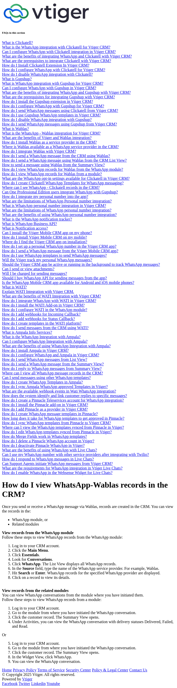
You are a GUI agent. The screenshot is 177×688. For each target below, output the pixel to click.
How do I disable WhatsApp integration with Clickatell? (47, 74)
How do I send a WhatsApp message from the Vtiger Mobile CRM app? (60, 251)
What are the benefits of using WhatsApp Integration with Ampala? (56, 346)
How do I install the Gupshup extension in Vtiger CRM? (47, 101)
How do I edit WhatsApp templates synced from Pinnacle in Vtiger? (57, 432)
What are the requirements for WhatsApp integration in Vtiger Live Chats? (62, 468)
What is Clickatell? (17, 42)
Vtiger (27, 679)
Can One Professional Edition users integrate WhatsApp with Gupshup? (60, 192)
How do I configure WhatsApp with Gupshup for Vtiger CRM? (53, 106)
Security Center (78, 670)
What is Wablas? (15, 128)
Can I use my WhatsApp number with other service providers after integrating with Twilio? (75, 454)
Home (7, 670)
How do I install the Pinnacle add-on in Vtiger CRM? (45, 405)
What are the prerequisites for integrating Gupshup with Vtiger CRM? (58, 97)
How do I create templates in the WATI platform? (41, 323)
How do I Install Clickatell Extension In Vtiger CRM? (45, 65)
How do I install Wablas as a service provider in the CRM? (49, 142)
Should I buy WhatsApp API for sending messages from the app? (54, 278)
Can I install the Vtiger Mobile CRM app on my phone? (47, 233)
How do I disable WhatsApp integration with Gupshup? (47, 119)
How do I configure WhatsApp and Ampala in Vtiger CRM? (50, 355)
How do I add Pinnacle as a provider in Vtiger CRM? (45, 409)
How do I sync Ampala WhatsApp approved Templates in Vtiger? (55, 386)
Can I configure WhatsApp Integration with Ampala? (44, 341)
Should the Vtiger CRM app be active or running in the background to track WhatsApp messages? (81, 264)
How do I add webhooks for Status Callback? (38, 319)
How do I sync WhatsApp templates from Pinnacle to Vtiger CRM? (56, 423)
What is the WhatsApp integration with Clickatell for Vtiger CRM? (56, 47)
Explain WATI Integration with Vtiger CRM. (38, 291)
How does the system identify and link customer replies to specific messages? (64, 396)
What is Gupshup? (17, 79)
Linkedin (38, 683)
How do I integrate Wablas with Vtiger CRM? (39, 151)
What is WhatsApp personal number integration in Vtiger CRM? (54, 205)
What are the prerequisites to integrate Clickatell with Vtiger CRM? (56, 61)
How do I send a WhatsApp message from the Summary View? (53, 364)
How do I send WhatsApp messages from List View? (44, 359)
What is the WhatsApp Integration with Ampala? (41, 337)
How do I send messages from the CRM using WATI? (45, 328)
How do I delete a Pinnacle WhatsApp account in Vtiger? (48, 441)
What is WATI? (14, 287)
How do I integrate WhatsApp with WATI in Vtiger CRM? (49, 300)
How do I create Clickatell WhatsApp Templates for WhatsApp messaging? (63, 183)
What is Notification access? (25, 228)
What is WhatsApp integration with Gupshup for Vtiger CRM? (52, 83)
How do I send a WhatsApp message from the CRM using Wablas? (56, 156)
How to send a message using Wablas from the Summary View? (53, 165)
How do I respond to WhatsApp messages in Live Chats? (48, 459)
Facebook (10, 683)
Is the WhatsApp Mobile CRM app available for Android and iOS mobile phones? (68, 282)
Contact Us (138, 670)
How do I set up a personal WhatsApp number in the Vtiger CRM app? (59, 246)
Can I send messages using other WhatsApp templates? (46, 377)
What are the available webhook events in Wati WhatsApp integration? (59, 391)
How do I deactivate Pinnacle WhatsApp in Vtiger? (43, 445)
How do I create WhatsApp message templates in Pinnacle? (50, 414)
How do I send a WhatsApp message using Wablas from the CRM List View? (64, 160)
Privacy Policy (24, 670)
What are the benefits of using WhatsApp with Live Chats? (49, 450)
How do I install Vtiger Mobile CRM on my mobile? (44, 237)
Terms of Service (51, 670)
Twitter (24, 683)
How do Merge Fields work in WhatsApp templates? (44, 436)
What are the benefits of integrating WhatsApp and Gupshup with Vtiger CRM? (66, 92)
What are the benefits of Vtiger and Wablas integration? (47, 138)
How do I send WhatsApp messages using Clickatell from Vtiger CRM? (60, 110)
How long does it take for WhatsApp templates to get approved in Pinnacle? (63, 418)
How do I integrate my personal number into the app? (45, 196)
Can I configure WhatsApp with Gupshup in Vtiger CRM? (49, 88)
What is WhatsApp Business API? (29, 224)
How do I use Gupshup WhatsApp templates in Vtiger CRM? (51, 115)
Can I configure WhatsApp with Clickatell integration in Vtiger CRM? (59, 52)
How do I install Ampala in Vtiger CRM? (35, 350)
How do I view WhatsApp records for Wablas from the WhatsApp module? (62, 169)
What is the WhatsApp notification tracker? (37, 219)
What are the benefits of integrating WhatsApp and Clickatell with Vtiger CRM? (67, 56)
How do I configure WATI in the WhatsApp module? (44, 310)
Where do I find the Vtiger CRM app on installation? (44, 242)
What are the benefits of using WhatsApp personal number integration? (59, 214)
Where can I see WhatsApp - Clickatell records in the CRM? (51, 187)
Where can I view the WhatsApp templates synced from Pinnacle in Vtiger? (63, 427)
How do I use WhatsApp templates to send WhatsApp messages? (54, 255)
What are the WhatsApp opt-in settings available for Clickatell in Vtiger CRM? (65, 178)
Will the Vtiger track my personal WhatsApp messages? (47, 260)
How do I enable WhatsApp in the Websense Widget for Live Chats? (57, 472)
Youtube (53, 683)
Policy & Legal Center (110, 670)
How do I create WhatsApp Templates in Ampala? (42, 382)
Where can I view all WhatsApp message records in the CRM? (52, 373)
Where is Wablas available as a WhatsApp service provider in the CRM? (60, 147)
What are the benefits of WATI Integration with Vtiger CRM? (51, 296)
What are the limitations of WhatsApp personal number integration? (56, 210)
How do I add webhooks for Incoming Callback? (41, 314)
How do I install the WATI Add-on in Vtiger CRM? (43, 305)
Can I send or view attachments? (28, 269)
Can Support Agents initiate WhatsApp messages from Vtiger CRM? (57, 463)
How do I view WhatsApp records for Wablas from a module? (52, 174)
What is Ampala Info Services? (27, 332)
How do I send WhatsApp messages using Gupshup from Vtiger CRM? (59, 124)
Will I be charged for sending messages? (34, 273)
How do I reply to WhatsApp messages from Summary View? (52, 368)
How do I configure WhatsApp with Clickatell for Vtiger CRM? (53, 70)
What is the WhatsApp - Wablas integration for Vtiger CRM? (51, 133)
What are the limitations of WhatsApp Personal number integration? (57, 201)
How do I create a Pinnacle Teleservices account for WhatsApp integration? (63, 400)
